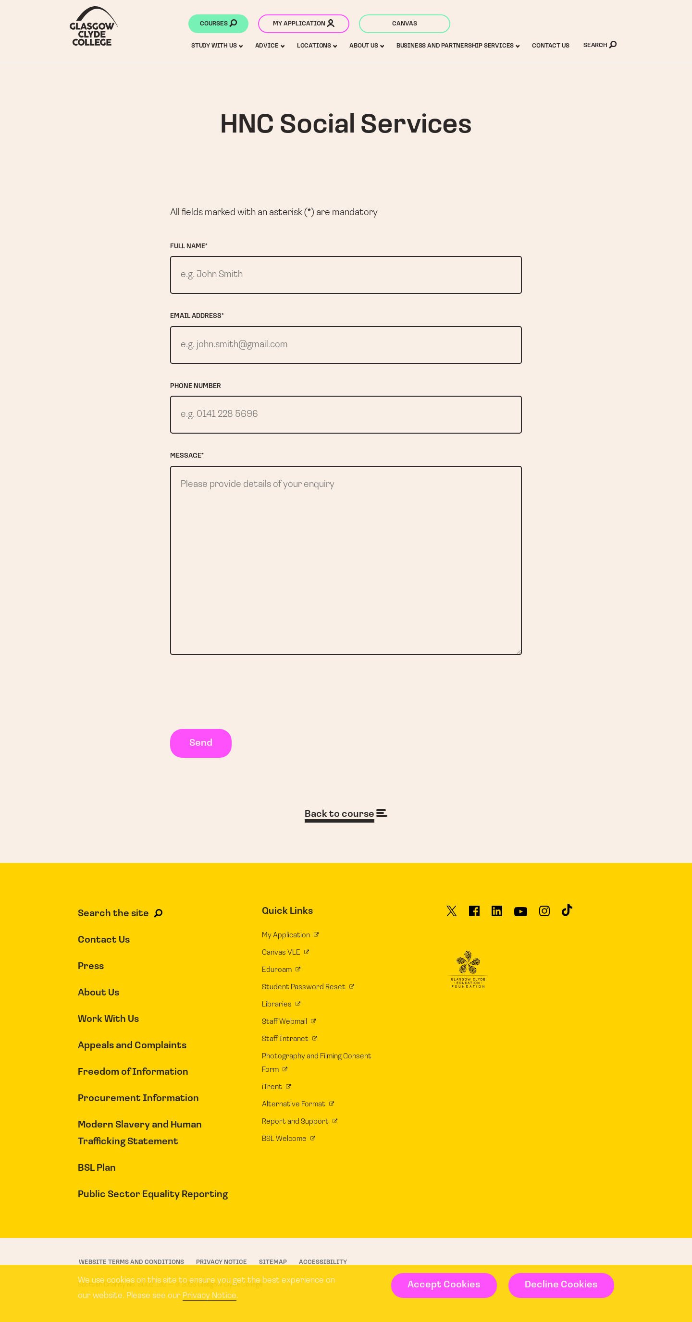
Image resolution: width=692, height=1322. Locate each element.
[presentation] (243, 694)
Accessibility (323, 1262)
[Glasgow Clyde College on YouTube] (520, 915)
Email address (197, 316)
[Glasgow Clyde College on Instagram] (544, 915)
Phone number (195, 386)
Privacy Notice (209, 1295)
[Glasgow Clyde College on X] (451, 915)
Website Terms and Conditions (131, 1262)
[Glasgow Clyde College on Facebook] (474, 915)
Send (200, 743)
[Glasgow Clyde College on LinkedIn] (497, 915)
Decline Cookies (561, 1285)
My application (303, 24)
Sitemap (273, 1262)
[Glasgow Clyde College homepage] (94, 26)
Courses (218, 24)
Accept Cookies (444, 1285)
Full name (189, 246)
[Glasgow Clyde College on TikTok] (567, 914)
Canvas (404, 24)
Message (187, 456)
